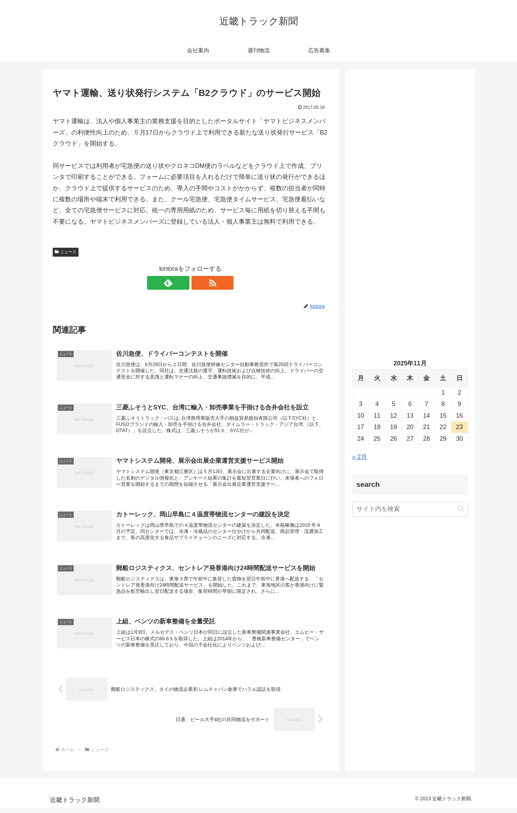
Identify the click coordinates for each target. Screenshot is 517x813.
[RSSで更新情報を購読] (198, 283)
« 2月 (359, 456)
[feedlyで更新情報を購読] (182, 283)
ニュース (66, 251)
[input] (410, 509)
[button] (461, 509)
